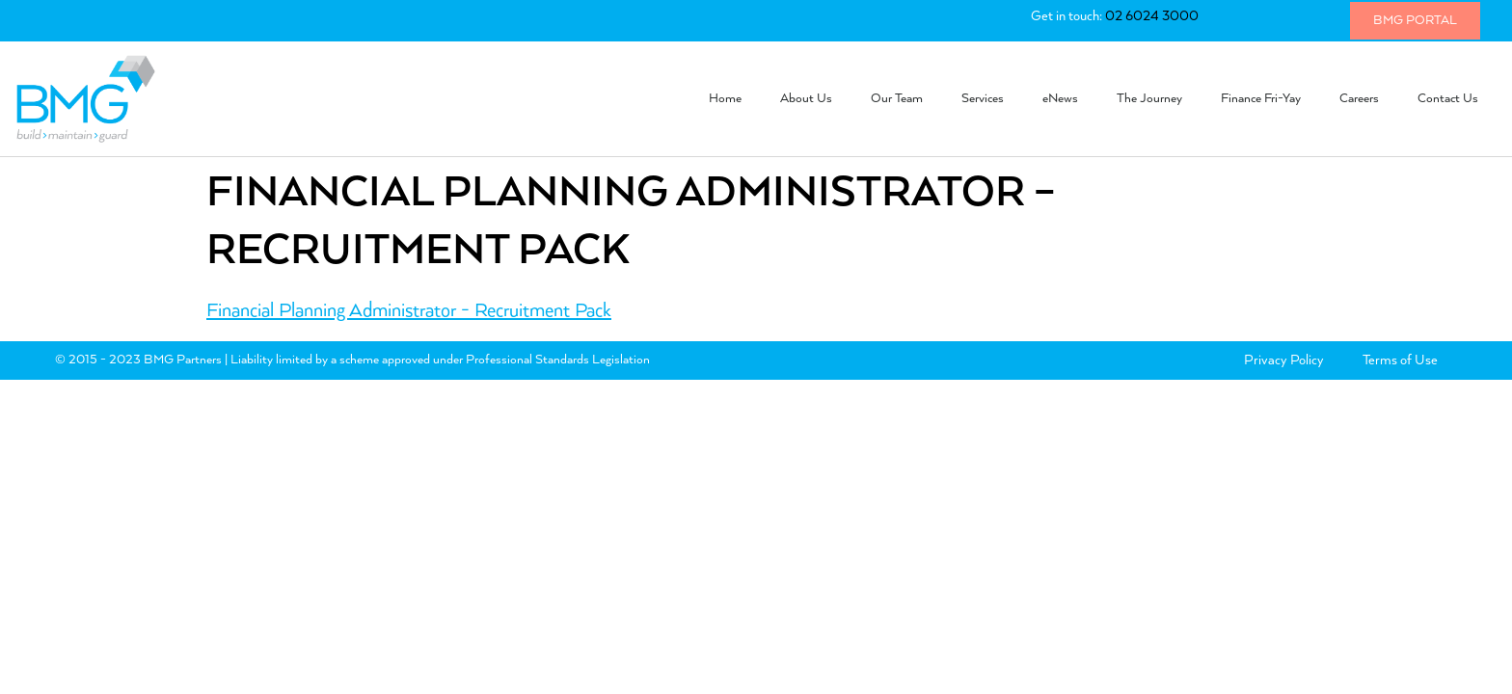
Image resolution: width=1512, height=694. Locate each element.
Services (982, 99)
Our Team (897, 99)
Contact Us (1448, 99)
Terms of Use (1400, 360)
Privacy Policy (1284, 360)
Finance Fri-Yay (1261, 99)
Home (725, 99)
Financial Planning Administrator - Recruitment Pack (408, 311)
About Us (806, 99)
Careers (1359, 99)
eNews (1060, 99)
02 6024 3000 (1152, 16)
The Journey (1149, 99)
